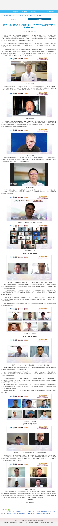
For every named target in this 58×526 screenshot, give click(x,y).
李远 (12, 372)
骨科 (36, 35)
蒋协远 (5, 49)
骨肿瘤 (47, 35)
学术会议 (33, 12)
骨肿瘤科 (53, 49)
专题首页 (15, 12)
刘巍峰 (28, 40)
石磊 (45, 457)
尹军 (48, 282)
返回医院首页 (50, 11)
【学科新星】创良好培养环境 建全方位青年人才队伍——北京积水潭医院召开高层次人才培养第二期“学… (31, 512)
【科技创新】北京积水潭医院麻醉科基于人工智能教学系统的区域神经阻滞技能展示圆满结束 (28, 513)
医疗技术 (24, 12)
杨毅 (29, 452)
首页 (10, 15)
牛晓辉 (39, 38)
